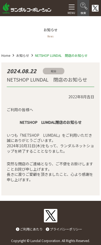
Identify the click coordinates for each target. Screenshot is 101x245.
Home (5, 55)
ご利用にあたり (31, 229)
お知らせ (22, 55)
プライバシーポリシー (66, 229)
